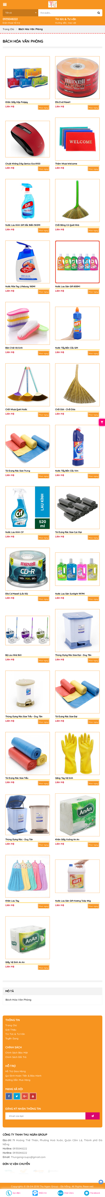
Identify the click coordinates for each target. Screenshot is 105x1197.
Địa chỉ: (7, 1140)
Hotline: (7, 1148)
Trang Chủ (11, 1025)
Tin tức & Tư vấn (65, 19)
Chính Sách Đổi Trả (16, 1057)
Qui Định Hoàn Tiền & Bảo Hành (23, 1075)
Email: (6, 1157)
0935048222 (10, 19)
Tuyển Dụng (12, 1038)
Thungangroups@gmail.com (28, 1157)
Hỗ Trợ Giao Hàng (15, 1071)
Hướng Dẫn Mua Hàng (17, 1079)
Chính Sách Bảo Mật (16, 1052)
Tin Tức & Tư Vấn (15, 1034)
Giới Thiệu (10, 1029)
